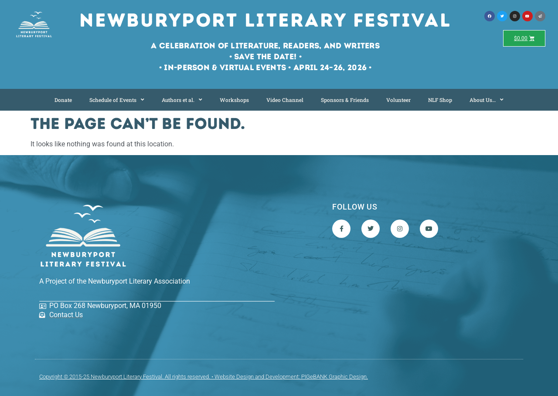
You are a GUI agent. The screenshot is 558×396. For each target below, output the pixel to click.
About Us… (487, 100)
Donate (63, 99)
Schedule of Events (116, 100)
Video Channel (284, 99)
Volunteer (398, 99)
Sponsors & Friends (345, 99)
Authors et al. (182, 100)
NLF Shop (440, 99)
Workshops (234, 99)
